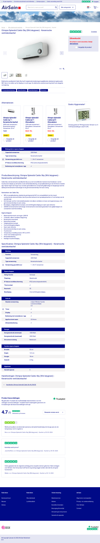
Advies (4, 505)
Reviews (44, 90)
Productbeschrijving (8, 90)
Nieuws (4, 501)
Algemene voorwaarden (84, 498)
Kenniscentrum (6, 498)
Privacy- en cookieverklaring (85, 501)
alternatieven (74, 43)
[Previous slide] (5, 53)
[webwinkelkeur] (6, 528)
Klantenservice (56, 498)
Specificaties (22, 90)
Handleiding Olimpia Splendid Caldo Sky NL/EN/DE (21, 384)
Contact (79, 508)
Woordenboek (31, 498)
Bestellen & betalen (57, 505)
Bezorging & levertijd (58, 508)
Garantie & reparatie (58, 515)
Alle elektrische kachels (15, 27)
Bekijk (6, 135)
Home (3, 27)
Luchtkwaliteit (31, 501)
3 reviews (94, 31)
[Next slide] (62, 53)
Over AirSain (80, 505)
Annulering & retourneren (59, 512)
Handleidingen (34, 90)
